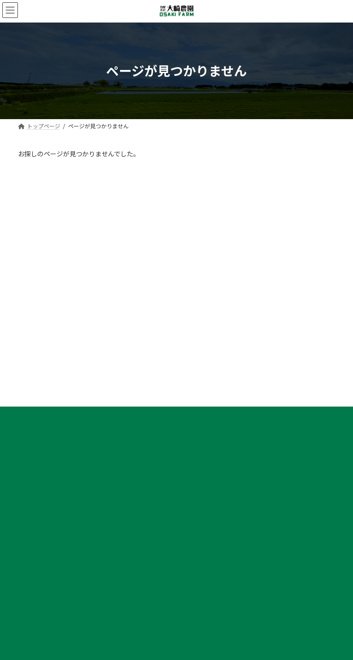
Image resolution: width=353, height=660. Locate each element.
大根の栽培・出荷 (216, 384)
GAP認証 (205, 512)
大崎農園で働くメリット (59, 576)
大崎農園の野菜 (208, 368)
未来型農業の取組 (211, 496)
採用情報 (34, 560)
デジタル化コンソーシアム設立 (232, 528)
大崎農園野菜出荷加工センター (227, 352)
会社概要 (200, 336)
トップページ (205, 320)
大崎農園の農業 (208, 448)
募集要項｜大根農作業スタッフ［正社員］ (81, 624)
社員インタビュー (51, 592)
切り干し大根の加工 (219, 432)
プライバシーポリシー (60, 274)
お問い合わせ (205, 544)
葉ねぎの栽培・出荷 (219, 400)
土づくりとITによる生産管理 (229, 464)
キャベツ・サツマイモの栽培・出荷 (238, 416)
